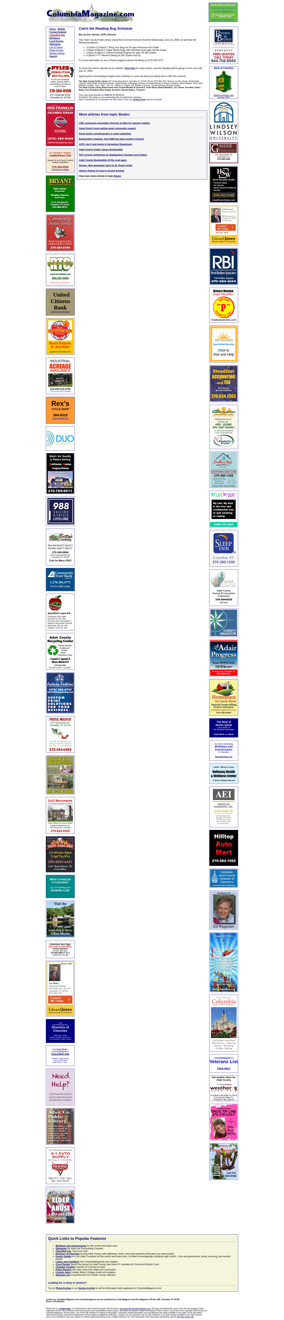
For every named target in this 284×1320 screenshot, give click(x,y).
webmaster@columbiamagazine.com (135, 1309)
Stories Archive (57, 53)
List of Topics (56, 47)
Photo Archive (56, 50)
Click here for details (60, 170)
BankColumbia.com (224, 95)
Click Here (223, 1068)
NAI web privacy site (185, 1317)
